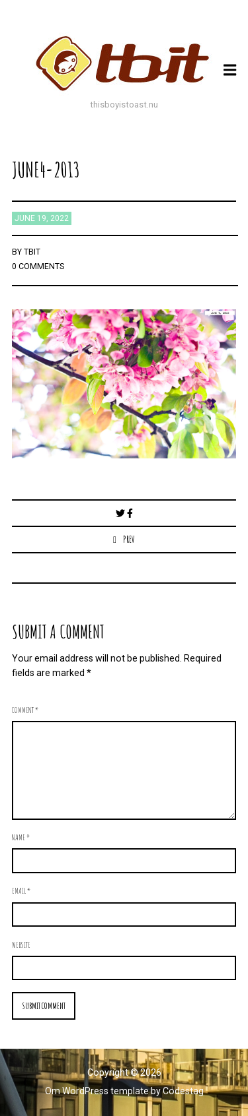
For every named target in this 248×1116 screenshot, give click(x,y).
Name (21, 837)
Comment (25, 709)
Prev (129, 539)
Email (21, 890)
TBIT (32, 252)
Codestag (183, 1091)
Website (21, 944)
